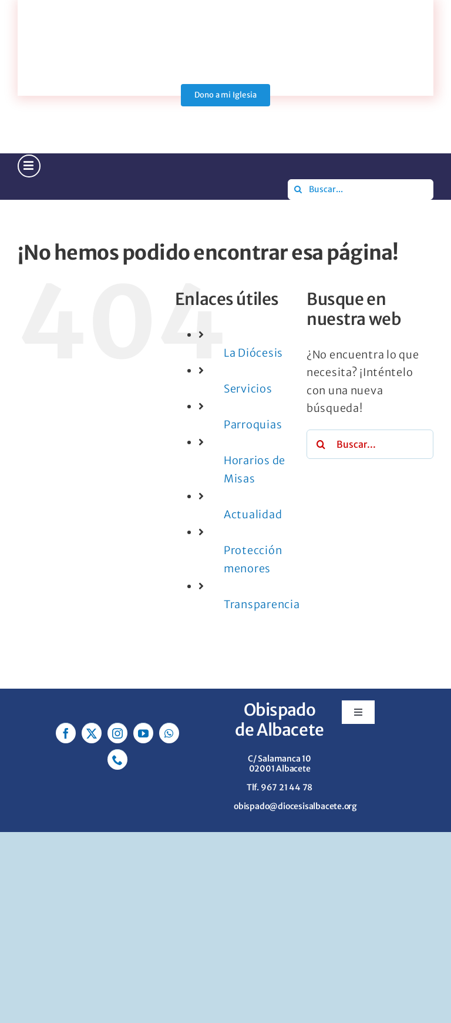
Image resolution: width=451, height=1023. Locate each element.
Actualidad (253, 514)
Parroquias (253, 424)
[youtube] (143, 733)
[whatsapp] (169, 733)
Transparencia (261, 604)
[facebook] (66, 733)
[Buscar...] (360, 189)
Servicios (248, 388)
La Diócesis (253, 353)
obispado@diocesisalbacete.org (295, 806)
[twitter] (92, 733)
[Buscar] (298, 189)
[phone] (117, 759)
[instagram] (117, 733)
